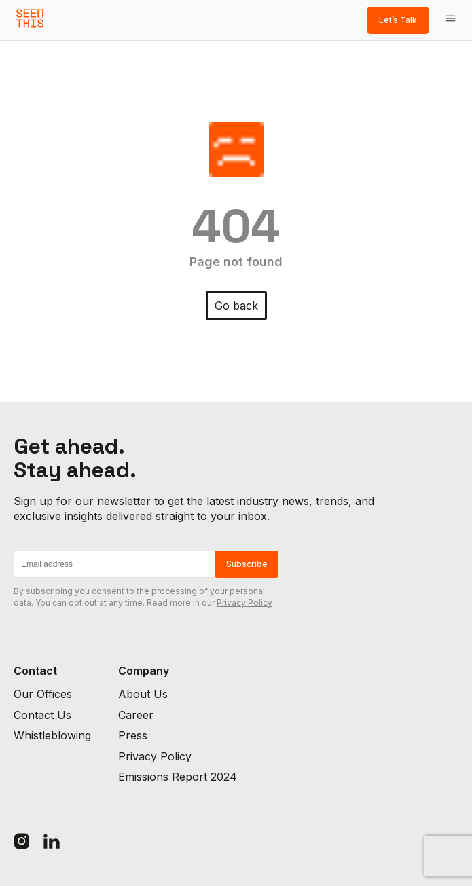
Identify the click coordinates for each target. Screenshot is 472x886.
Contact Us (42, 715)
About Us (143, 694)
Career (135, 715)
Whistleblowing (52, 735)
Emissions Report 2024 (177, 776)
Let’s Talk (398, 20)
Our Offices (43, 694)
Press (132, 735)
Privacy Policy (244, 602)
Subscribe (247, 564)
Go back (236, 305)
